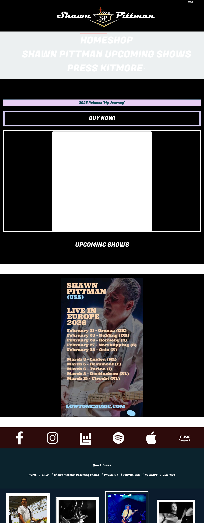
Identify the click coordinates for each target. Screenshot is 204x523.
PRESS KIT (111, 447)
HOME (33, 447)
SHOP (45, 447)
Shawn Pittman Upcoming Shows (76, 447)
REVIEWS (151, 447)
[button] (102, 90)
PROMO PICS (131, 447)
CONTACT (169, 447)
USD (190, 2)
